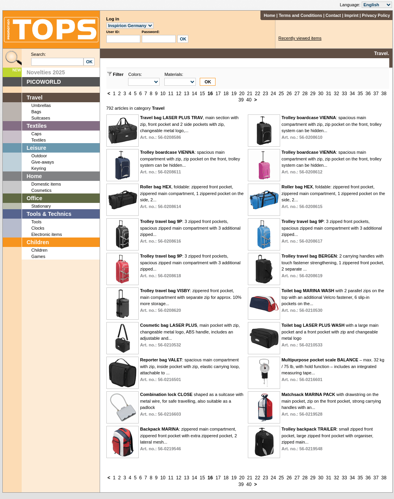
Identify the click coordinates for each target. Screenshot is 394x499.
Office (35, 198)
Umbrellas (41, 105)
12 (178, 93)
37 (376, 93)
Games (38, 256)
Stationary (41, 206)
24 (273, 93)
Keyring (39, 168)
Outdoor (39, 155)
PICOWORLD (44, 82)
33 (344, 93)
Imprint (351, 15)
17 (218, 93)
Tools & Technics (49, 214)
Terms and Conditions (300, 15)
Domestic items (46, 184)
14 (194, 93)
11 (170, 93)
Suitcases (41, 118)
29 (312, 93)
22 (257, 93)
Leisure (36, 148)
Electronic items (47, 234)
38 (384, 93)
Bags (36, 111)
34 (352, 93)
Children (38, 242)
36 (367, 93)
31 (328, 93)
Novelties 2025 (46, 72)
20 (241, 93)
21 (249, 93)
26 (289, 93)
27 (296, 93)
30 (320, 93)
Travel (35, 97)
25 (281, 93)
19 (233, 93)
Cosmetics (42, 190)
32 (336, 93)
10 (162, 93)
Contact (333, 15)
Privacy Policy (376, 15)
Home (269, 15)
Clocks (38, 228)
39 (240, 100)
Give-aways (43, 162)
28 (304, 93)
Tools (37, 221)
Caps (37, 133)
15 (202, 93)
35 (359, 93)
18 (226, 93)
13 (186, 93)
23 (265, 93)
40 (248, 100)
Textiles (37, 126)
